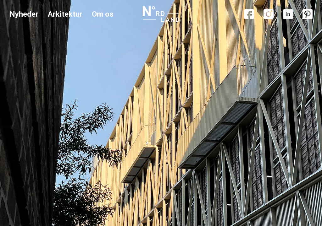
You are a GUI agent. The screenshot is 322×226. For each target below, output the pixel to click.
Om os (103, 14)
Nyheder (23, 14)
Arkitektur (65, 14)
